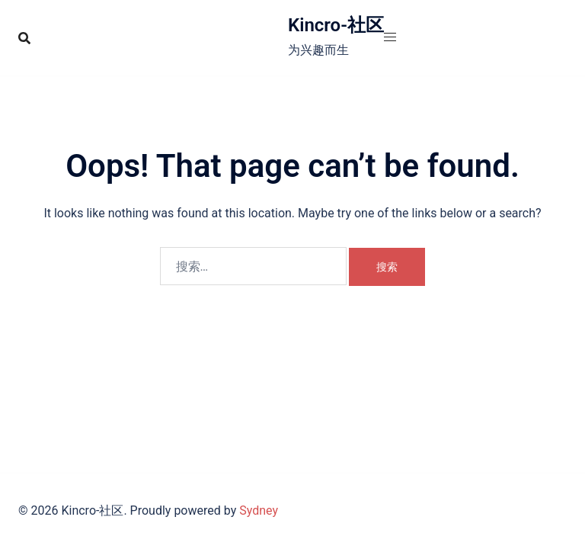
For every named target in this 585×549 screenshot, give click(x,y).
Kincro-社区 (336, 25)
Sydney (258, 510)
